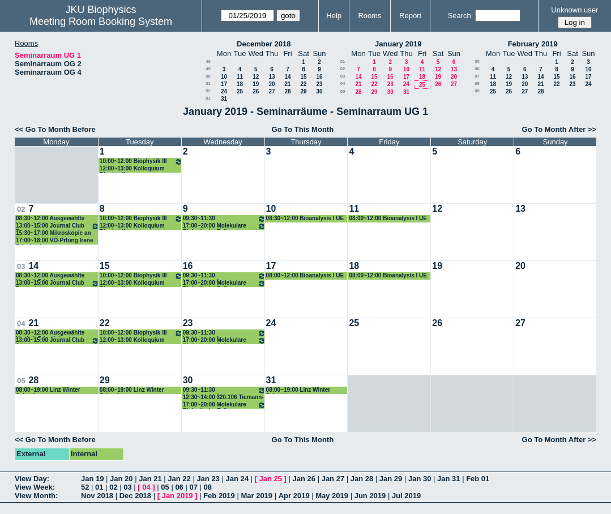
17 (224, 84)
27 (271, 91)
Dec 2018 (135, 495)
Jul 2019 (406, 495)
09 (477, 90)
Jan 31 (448, 478)
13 (271, 77)
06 (477, 68)
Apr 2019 (294, 495)
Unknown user (574, 10)
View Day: (32, 478)
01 (208, 98)
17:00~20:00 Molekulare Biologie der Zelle (224, 226)
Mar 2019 (256, 495)
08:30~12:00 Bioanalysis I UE (305, 218)
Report (410, 15)
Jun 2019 (370, 495)
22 (303, 84)
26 (256, 91)
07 (477, 76)
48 (208, 61)
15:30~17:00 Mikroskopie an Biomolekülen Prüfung (53, 233)
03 (342, 76)
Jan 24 (236, 478)
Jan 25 (270, 478)
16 (319, 77)
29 (303, 91)
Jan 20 (121, 478)
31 (224, 99)
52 (208, 90)
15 (303, 77)
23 (319, 84)
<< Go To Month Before (55, 129)
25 (240, 91)
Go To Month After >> (559, 129)
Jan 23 (207, 478)
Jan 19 (92, 478)
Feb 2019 (219, 495)
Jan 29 (390, 478)
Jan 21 (150, 478)
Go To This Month (303, 129)
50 (208, 76)
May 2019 (331, 495)
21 (287, 84)
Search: (460, 15)
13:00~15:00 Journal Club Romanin (57, 226)
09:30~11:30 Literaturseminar (224, 218)
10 (224, 77)
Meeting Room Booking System (100, 21)
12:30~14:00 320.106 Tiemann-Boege (223, 397)
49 (208, 68)
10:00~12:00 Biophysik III (141, 161)
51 (208, 83)
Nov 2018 (97, 495)
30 (319, 91)
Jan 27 (333, 478)
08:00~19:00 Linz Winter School (48, 390)
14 (287, 77)
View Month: (36, 495)
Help (333, 15)
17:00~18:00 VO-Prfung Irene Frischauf (54, 241)
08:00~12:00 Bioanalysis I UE (388, 218)
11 (240, 77)
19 (256, 84)
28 (287, 91)
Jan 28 (362, 478)
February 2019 (533, 44)
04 (342, 83)
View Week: (35, 487)
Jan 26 (304, 478)
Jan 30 (419, 478)
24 (224, 91)
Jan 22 (179, 478)
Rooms (369, 15)
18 (240, 84)
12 (256, 77)
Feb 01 (477, 478)
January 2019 (398, 44)
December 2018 (263, 44)
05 (342, 91)
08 (477, 83)
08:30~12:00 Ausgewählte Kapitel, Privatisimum (50, 218)
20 (271, 84)
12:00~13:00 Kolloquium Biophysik (132, 169)
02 (342, 68)
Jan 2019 (177, 495)
